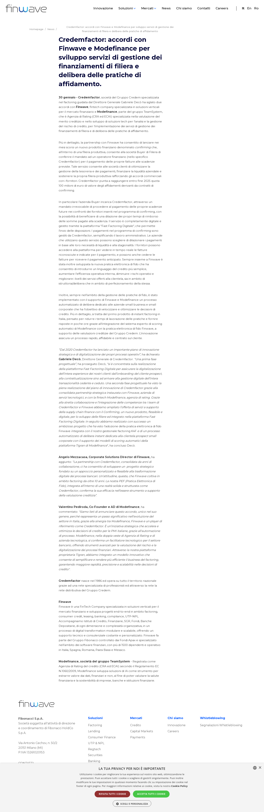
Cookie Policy (179, 786)
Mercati (147, 8)
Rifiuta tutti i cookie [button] (112, 794)
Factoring (95, 740)
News (166, 8)
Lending (94, 746)
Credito (135, 740)
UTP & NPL (96, 758)
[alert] (132, 787)
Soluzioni (125, 8)
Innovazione (103, 8)
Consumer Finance (102, 752)
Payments (137, 752)
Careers (222, 8)
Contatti (203, 8)
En (249, 8)
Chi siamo (184, 8)
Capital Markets (141, 746)
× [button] (259, 767)
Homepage (36, 29)
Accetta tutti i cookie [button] (151, 794)
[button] (132, 803)
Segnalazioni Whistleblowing (221, 740)
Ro (256, 8)
